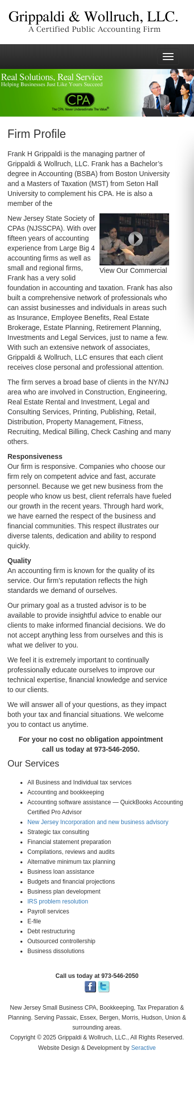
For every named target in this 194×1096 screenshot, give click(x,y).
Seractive (143, 1047)
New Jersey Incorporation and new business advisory (97, 822)
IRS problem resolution (57, 901)
